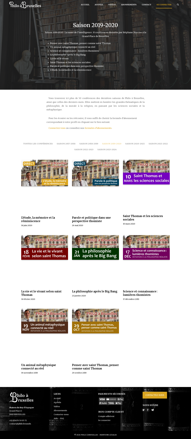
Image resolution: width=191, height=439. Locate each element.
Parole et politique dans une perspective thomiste (91, 219)
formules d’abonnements (98, 128)
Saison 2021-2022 (158, 143)
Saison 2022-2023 (84, 149)
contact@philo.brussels (20, 424)
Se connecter (164, 4)
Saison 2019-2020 (111, 143)
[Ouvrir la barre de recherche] (178, 4)
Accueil (85, 4)
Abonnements (128, 4)
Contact (146, 4)
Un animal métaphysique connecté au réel (38, 366)
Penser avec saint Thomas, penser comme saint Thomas (95, 366)
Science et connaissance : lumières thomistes (140, 293)
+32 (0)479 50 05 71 (18, 420)
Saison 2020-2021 (135, 143)
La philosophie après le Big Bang (94, 291)
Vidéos (112, 4)
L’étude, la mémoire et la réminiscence (38, 219)
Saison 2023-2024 (107, 149)
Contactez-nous (61, 414)
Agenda (99, 4)
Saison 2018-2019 (88, 143)
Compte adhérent (106, 416)
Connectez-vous (57, 128)
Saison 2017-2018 (66, 143)
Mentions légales (108, 435)
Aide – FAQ (59, 418)
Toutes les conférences (38, 143)
